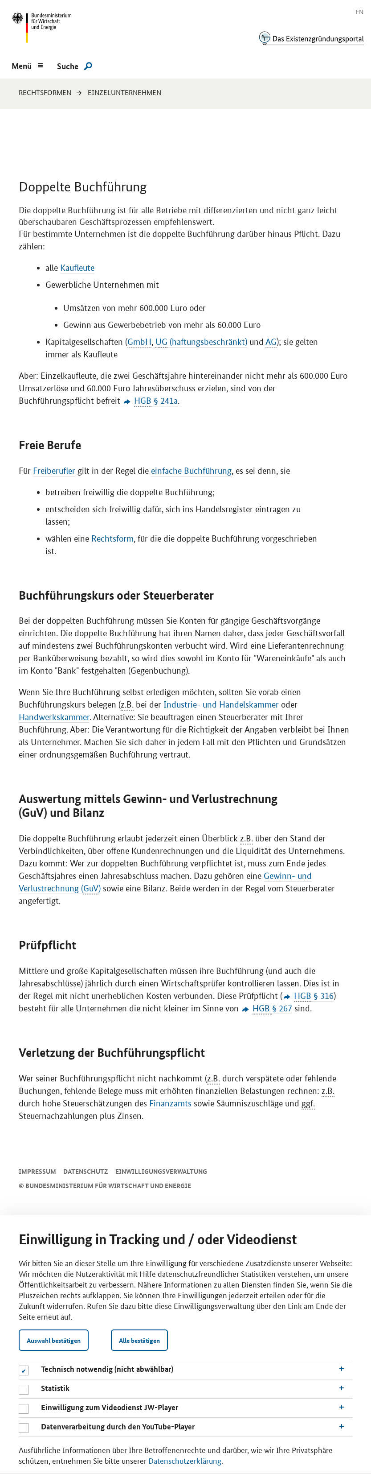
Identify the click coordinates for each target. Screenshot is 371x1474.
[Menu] (27, 65)
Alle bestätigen (139, 1340)
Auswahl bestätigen (54, 1340)
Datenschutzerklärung (184, 1460)
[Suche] (74, 66)
